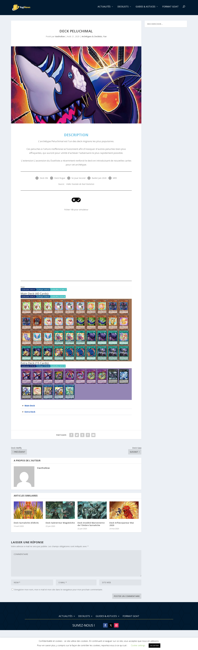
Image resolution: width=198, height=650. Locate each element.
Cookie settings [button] (138, 645)
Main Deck (30, 407)
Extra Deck (30, 413)
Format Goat (170, 8)
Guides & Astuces (145, 8)
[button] (76, 408)
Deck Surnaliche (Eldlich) (26, 524)
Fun (105, 38)
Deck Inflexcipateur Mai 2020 (121, 525)
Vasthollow (60, 38)
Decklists (123, 8)
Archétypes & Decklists (92, 38)
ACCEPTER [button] (154, 645)
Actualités (104, 8)
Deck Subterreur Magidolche (60, 524)
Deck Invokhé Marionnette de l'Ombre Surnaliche (91, 525)
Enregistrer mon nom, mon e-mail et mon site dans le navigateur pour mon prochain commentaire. (58, 591)
